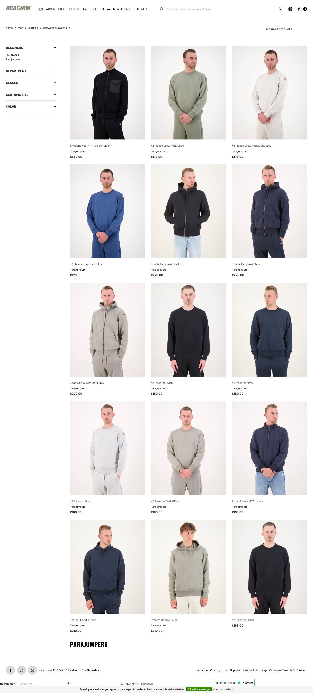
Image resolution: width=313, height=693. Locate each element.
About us (202, 670)
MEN (20, 27)
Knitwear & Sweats (55, 27)
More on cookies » (223, 689)
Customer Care (278, 670)
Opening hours (218, 670)
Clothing (33, 27)
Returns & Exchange (255, 670)
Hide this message (198, 689)
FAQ (292, 670)
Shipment (235, 670)
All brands (13, 54)
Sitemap (302, 670)
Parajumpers (13, 59)
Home (9, 27)
